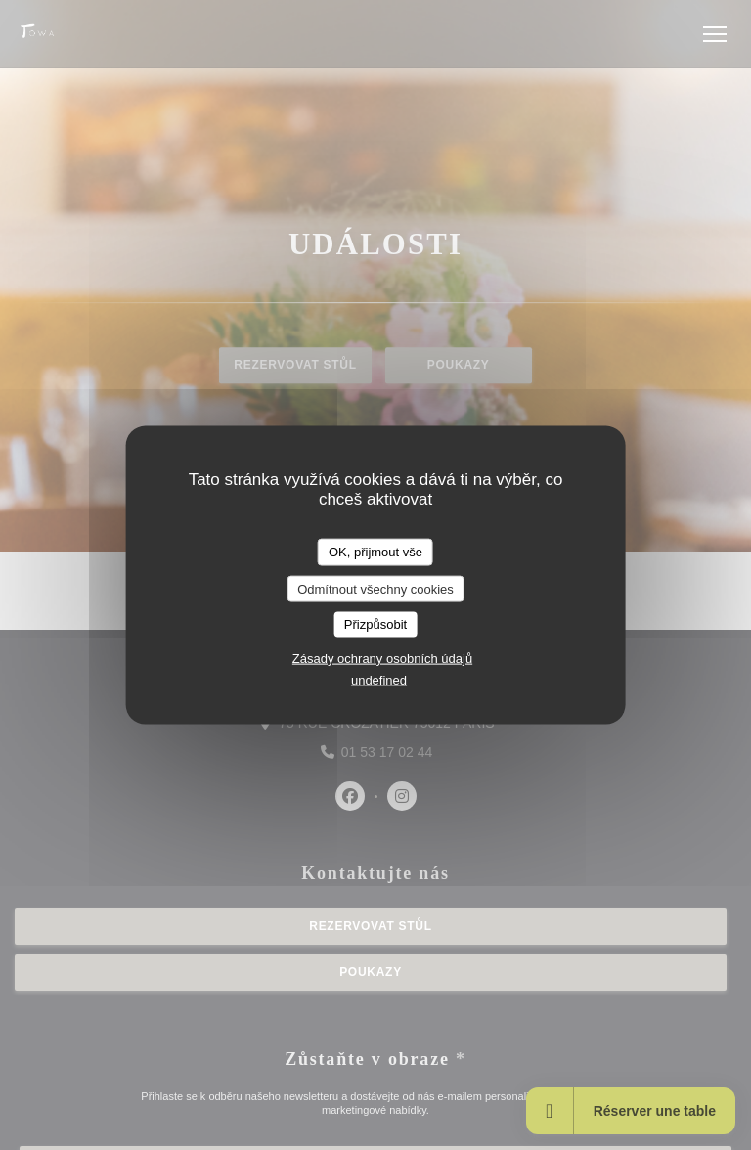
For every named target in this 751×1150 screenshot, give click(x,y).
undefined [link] (379, 679)
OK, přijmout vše (375, 552)
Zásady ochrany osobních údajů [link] (382, 657)
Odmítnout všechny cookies (375, 588)
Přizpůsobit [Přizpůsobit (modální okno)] (375, 624)
